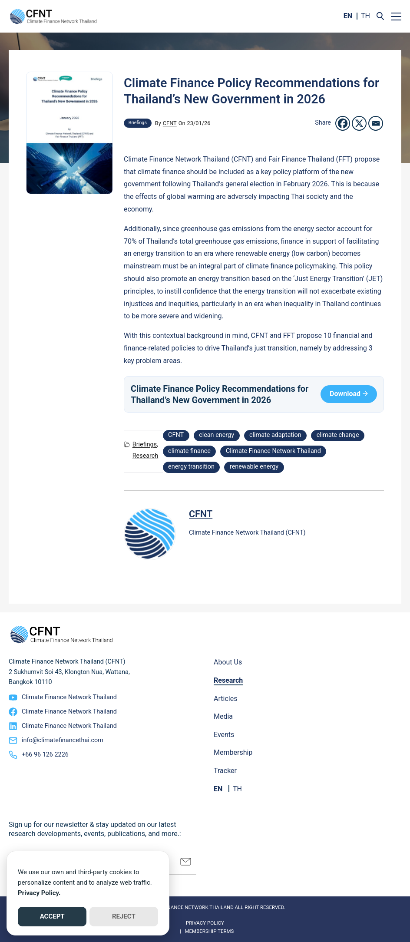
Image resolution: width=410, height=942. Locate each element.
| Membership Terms (205, 931)
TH (365, 16)
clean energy (216, 435)
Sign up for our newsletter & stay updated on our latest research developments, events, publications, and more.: (95, 829)
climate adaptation (275, 435)
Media (223, 716)
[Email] (375, 123)
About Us (228, 662)
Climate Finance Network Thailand (273, 451)
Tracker (225, 771)
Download (345, 394)
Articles (225, 698)
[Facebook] (342, 123)
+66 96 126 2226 (45, 754)
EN (348, 16)
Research (145, 455)
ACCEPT (52, 916)
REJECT (124, 916)
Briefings (138, 123)
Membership (233, 752)
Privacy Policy (205, 923)
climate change (338, 435)
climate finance (189, 451)
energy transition (191, 466)
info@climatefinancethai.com (62, 740)
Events (224, 734)
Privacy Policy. (39, 893)
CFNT (170, 123)
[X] (359, 123)
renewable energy (254, 466)
